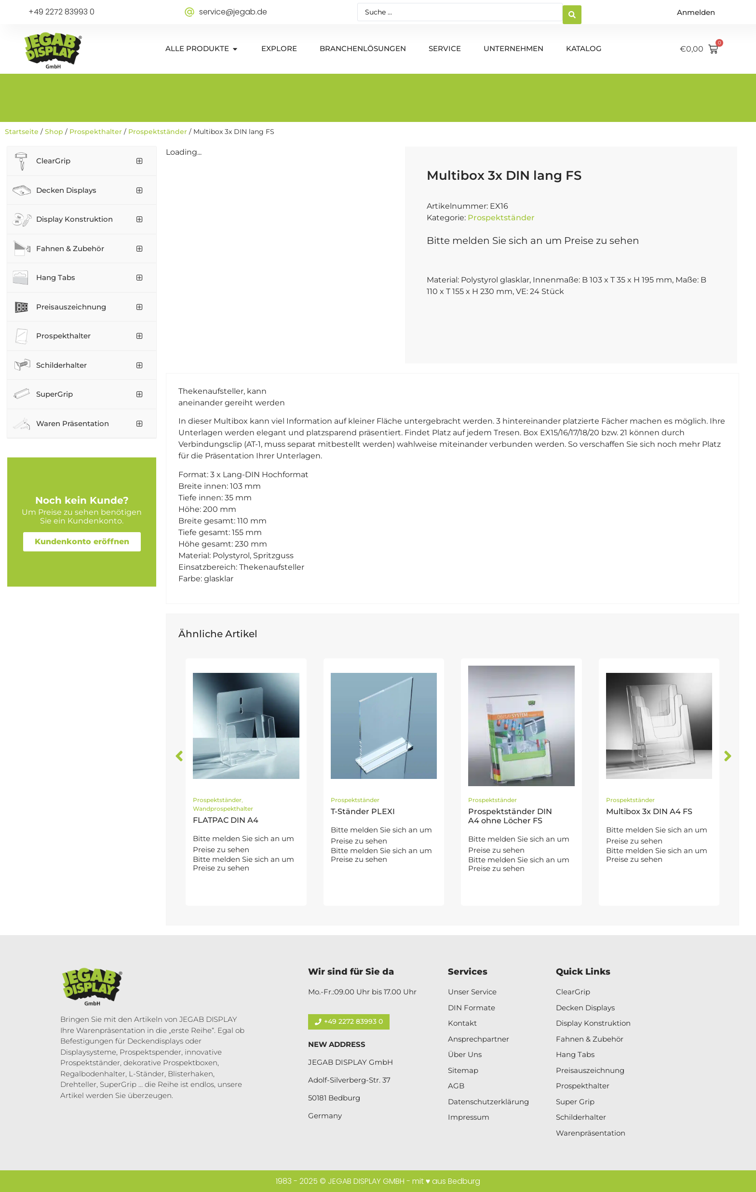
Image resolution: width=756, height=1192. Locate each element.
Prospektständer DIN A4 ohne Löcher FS (510, 816)
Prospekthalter (95, 131)
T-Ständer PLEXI (363, 811)
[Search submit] (572, 12)
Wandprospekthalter (223, 808)
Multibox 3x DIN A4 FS (649, 811)
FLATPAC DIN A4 (225, 820)
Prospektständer (157, 131)
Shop (54, 131)
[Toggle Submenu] (139, 161)
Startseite (22, 131)
